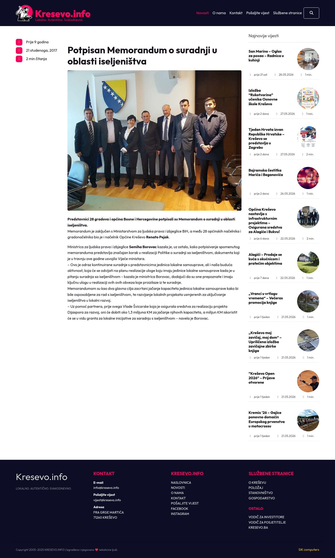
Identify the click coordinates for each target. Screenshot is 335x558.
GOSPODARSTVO (262, 498)
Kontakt (236, 12)
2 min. (307, 154)
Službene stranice (287, 12)
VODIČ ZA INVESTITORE (267, 517)
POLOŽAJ (256, 488)
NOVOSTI (178, 488)
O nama (219, 12)
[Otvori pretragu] (311, 13)
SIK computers (308, 550)
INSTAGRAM (180, 514)
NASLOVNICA (181, 482)
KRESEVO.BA (258, 527)
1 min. (306, 74)
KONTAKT (178, 498)
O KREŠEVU (257, 482)
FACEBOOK (179, 509)
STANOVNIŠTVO (261, 493)
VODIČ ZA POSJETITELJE (267, 522)
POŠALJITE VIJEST (185, 503)
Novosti (202, 12)
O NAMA (177, 493)
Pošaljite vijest (257, 12)
